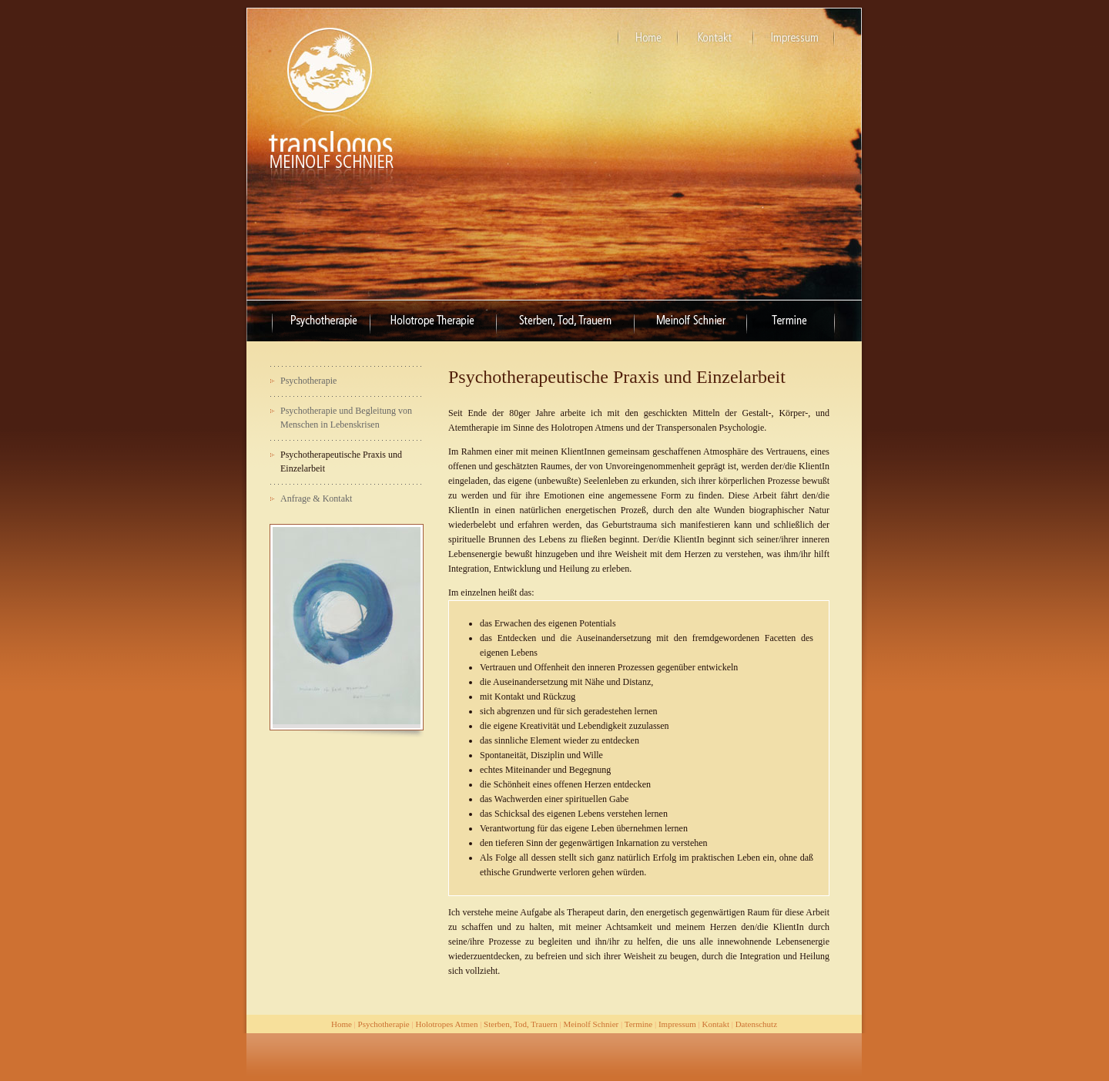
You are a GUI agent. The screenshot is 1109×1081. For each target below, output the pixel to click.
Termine (639, 1024)
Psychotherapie (384, 1024)
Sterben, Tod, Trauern (521, 1024)
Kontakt (715, 1024)
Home (341, 1024)
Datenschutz (756, 1024)
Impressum (677, 1024)
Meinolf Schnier (590, 1024)
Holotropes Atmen (446, 1024)
